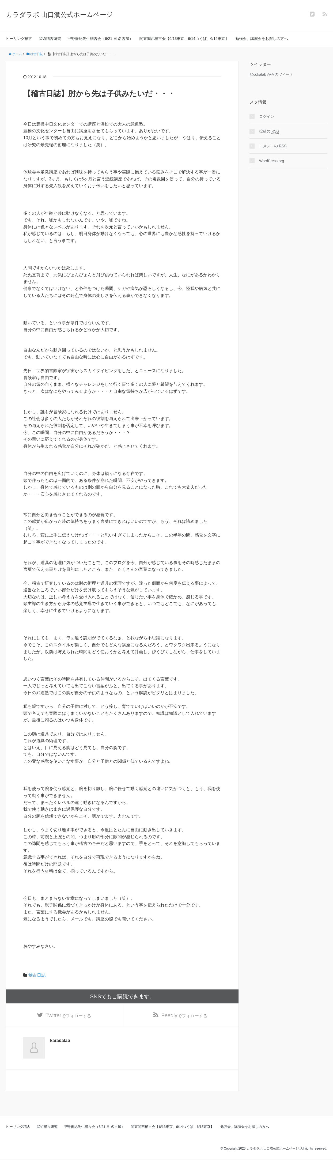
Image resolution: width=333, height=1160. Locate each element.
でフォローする (68, 1016)
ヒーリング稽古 (19, 38)
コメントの (273, 146)
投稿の (269, 131)
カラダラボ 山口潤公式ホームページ (59, 14)
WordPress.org (271, 161)
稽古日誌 (37, 975)
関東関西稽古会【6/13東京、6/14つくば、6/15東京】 (184, 38)
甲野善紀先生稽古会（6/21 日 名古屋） (100, 38)
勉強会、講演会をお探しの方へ (261, 38)
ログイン (266, 116)
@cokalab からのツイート (271, 74)
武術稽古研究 (50, 38)
